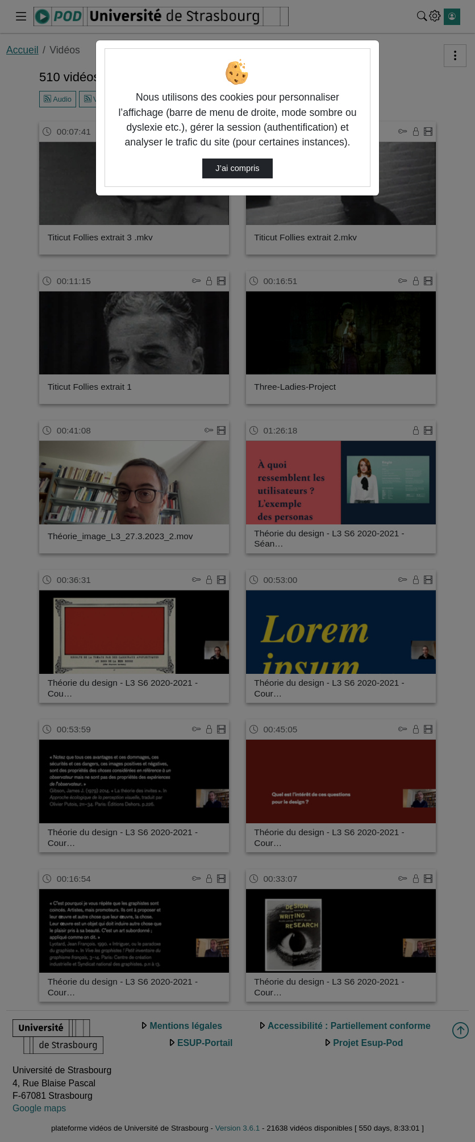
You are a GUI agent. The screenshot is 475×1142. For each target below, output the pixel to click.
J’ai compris (237, 168)
